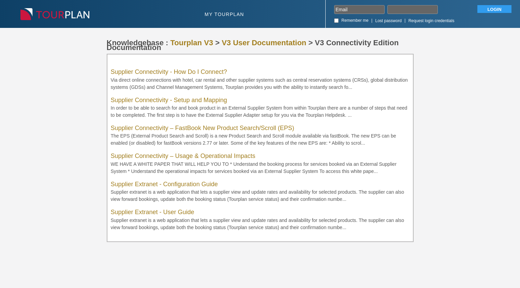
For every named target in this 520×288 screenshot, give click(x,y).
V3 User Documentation (264, 42)
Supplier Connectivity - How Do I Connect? (169, 71)
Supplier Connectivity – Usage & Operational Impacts (183, 156)
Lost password (388, 20)
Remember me (354, 20)
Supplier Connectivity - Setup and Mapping (169, 100)
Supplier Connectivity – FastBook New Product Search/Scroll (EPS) (202, 128)
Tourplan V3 (191, 42)
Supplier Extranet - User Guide (152, 212)
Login (494, 9)
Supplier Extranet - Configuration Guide (164, 184)
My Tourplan (224, 14)
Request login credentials (431, 20)
